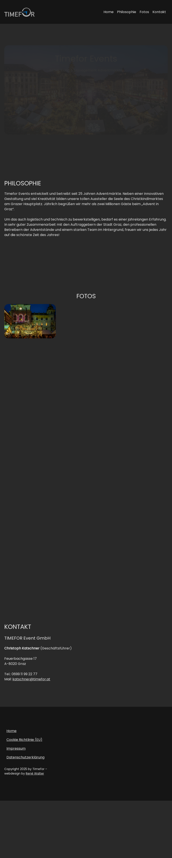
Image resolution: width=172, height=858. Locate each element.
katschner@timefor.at (31, 681)
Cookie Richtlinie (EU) (24, 741)
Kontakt (159, 11)
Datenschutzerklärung (25, 759)
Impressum (16, 750)
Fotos (144, 11)
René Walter (35, 775)
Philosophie (126, 11)
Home (109, 11)
